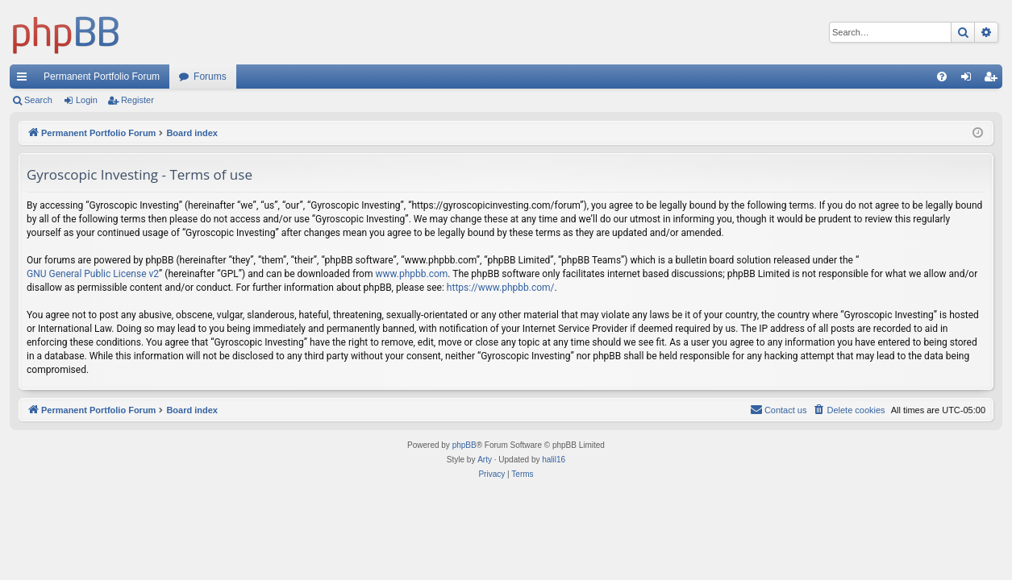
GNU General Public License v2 (93, 274)
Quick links (25, 80)
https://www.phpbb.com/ (501, 287)
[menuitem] (942, 76)
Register (137, 100)
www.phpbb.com (411, 274)
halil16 (553, 459)
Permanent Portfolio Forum (102, 76)
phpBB (464, 445)
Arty (484, 459)
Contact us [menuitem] (778, 409)
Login (87, 100)
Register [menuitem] (993, 80)
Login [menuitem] (969, 80)
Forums (210, 76)
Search (38, 100)
